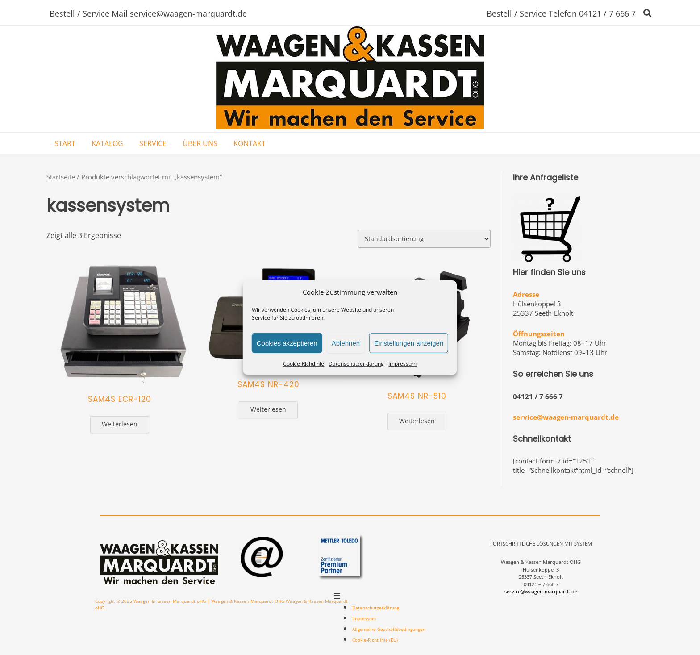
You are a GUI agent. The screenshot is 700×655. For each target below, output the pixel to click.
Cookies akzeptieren (287, 342)
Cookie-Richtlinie (303, 363)
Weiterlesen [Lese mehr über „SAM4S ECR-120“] (120, 424)
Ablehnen (346, 342)
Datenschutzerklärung (356, 363)
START (64, 143)
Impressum (402, 363)
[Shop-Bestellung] (424, 239)
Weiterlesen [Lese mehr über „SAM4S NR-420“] (268, 409)
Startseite (60, 176)
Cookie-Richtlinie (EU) (375, 640)
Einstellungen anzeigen (408, 342)
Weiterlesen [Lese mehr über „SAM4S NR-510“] (417, 421)
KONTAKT (249, 143)
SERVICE (153, 143)
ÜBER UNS (200, 143)
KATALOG (107, 143)
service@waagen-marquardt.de (566, 417)
